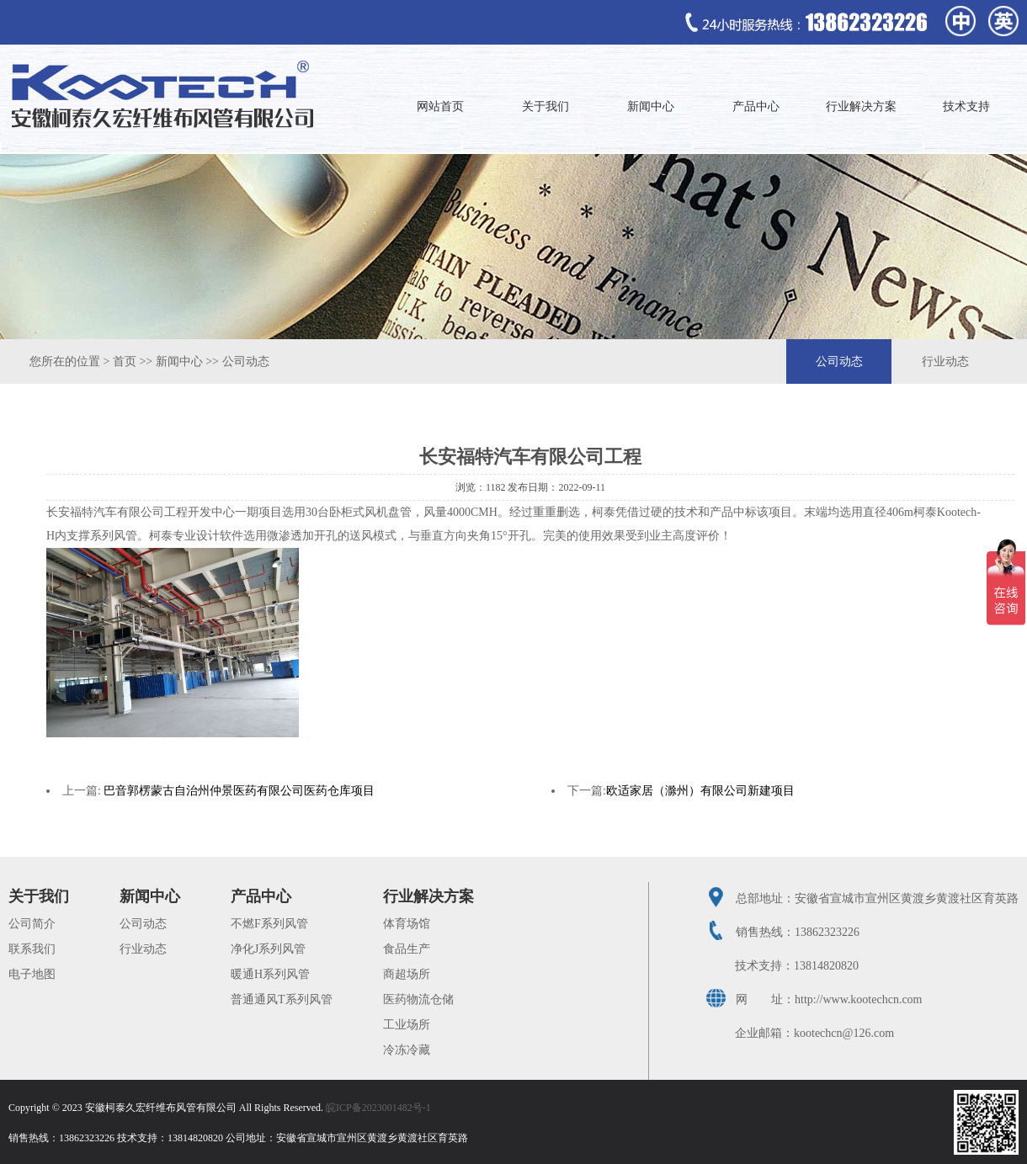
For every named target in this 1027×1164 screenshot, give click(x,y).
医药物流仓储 (418, 999)
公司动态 (245, 361)
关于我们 (545, 106)
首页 (124, 361)
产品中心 (756, 106)
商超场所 (406, 974)
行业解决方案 (861, 106)
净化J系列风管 (268, 949)
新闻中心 (650, 106)
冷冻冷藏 (406, 1050)
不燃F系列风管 (269, 923)
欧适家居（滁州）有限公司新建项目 (700, 790)
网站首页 (440, 106)
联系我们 (32, 949)
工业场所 (406, 1024)
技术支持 (966, 106)
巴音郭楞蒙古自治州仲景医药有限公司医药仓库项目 (239, 790)
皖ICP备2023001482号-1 (378, 1108)
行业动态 (945, 361)
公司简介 (32, 923)
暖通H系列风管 (270, 974)
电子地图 (32, 974)
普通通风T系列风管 (282, 999)
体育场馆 (406, 923)
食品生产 (406, 949)
